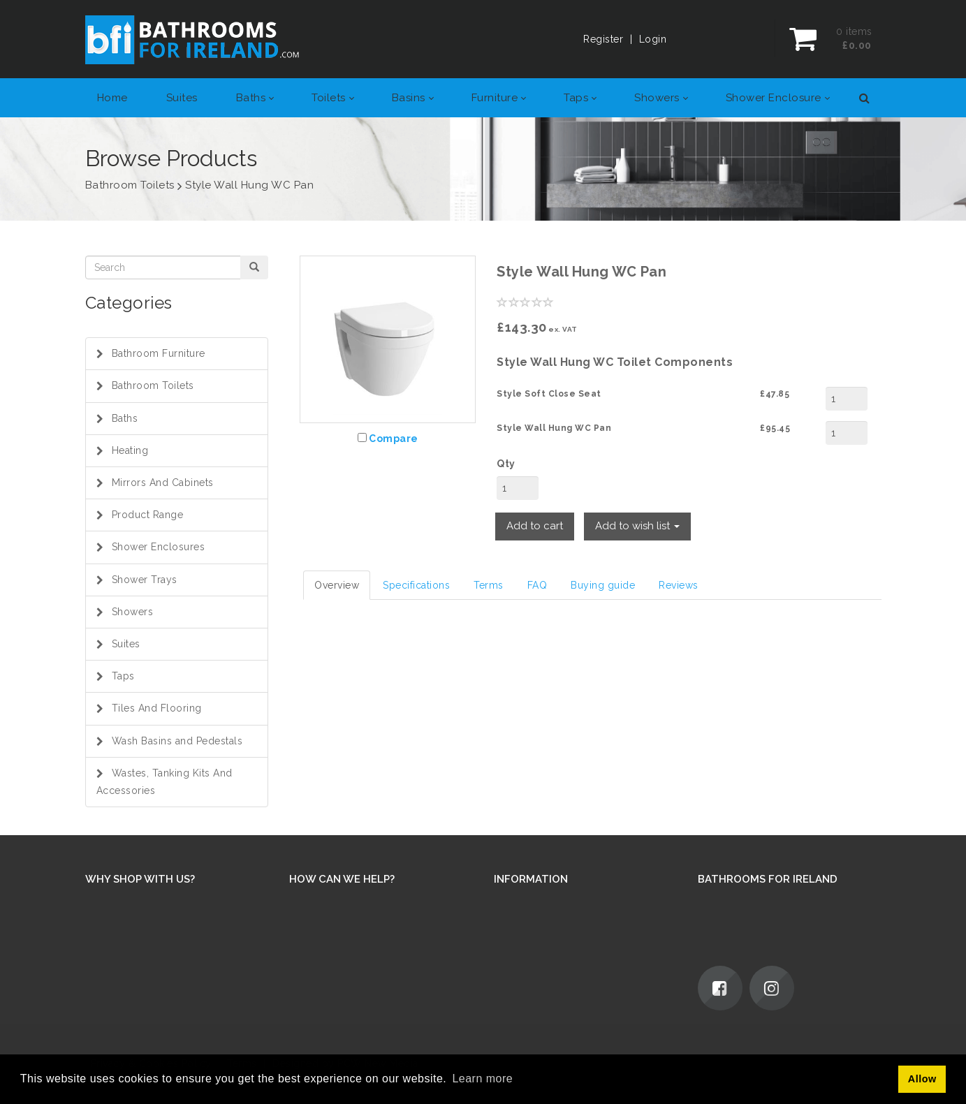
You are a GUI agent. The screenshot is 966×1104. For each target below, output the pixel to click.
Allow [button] (922, 1078)
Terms (489, 585)
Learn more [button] (482, 1078)
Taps (123, 676)
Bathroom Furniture (158, 353)
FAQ (537, 585)
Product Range (148, 514)
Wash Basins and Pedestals (177, 740)
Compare (393, 438)
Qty (506, 463)
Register (603, 39)
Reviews (678, 585)
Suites (126, 643)
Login (653, 39)
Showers (133, 611)
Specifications (416, 585)
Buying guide (603, 585)
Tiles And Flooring (157, 708)
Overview (336, 585)
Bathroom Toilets (153, 385)
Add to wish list (637, 526)
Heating (130, 450)
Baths (125, 418)
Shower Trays (144, 579)
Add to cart (534, 526)
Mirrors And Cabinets (163, 482)
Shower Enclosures (158, 546)
